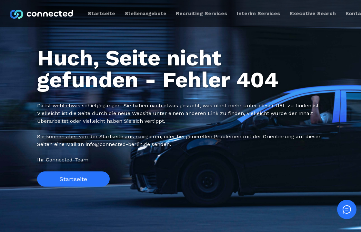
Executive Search (313, 13)
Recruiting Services (201, 13)
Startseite (73, 179)
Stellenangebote (145, 13)
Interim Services (258, 13)
